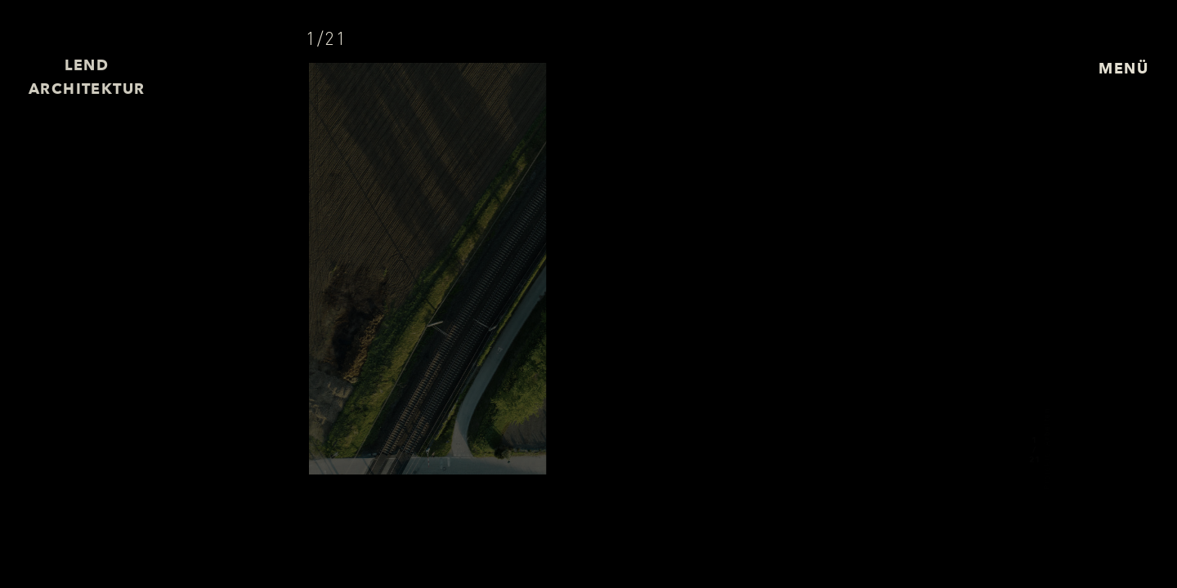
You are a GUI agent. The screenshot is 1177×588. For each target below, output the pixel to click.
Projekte (1046, 470)
